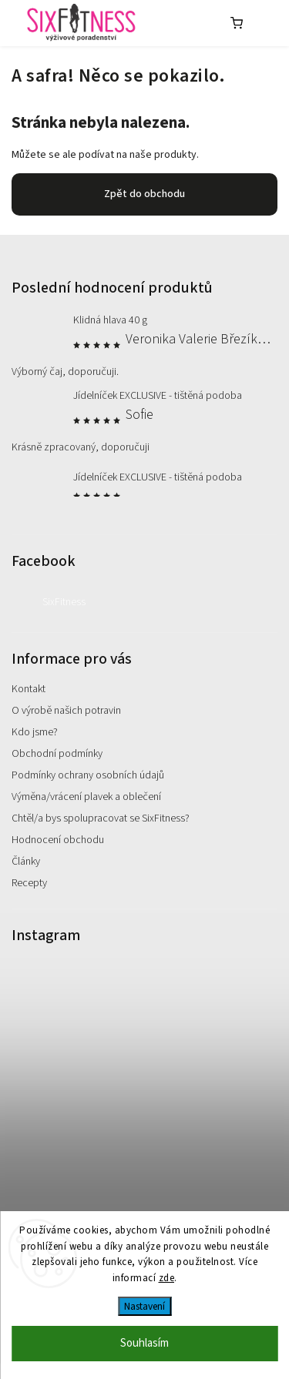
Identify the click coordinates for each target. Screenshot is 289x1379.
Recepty (29, 883)
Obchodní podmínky (57, 753)
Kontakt (28, 689)
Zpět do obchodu (144, 194)
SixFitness (64, 602)
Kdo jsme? (35, 732)
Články (26, 861)
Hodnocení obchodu (58, 840)
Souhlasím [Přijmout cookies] (144, 1343)
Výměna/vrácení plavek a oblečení (86, 797)
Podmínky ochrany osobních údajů (88, 775)
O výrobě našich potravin (66, 710)
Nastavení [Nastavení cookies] (144, 1306)
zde (167, 1278)
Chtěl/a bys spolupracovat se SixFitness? (101, 818)
